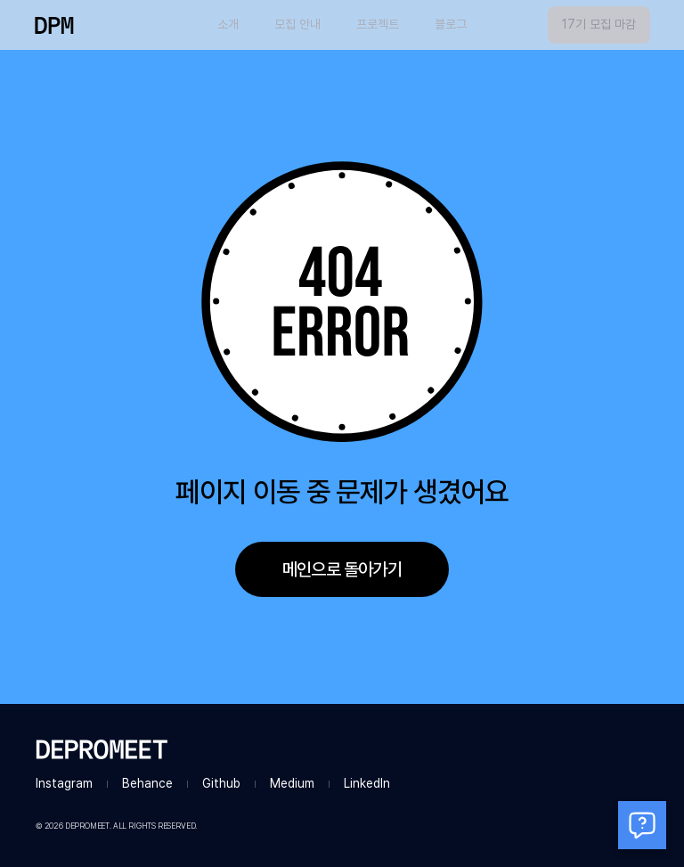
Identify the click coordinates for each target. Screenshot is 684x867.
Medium (292, 783)
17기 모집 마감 (599, 24)
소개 (228, 24)
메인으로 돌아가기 (342, 569)
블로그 (451, 24)
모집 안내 (297, 24)
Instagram (64, 783)
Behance (147, 783)
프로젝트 (377, 24)
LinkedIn (367, 783)
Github (221, 783)
